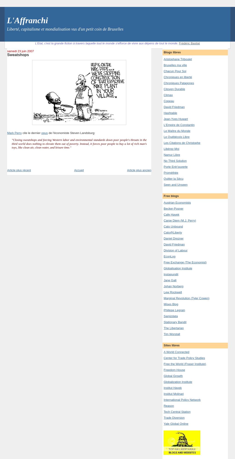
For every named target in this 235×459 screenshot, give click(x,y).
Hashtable (170, 113)
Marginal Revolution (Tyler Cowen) (186, 298)
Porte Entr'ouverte (175, 166)
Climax (168, 95)
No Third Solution (175, 161)
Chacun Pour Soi (175, 71)
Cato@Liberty (173, 232)
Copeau (169, 101)
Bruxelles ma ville (175, 65)
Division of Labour (175, 250)
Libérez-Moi (171, 149)
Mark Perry (14, 133)
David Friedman (174, 107)
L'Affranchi (27, 20)
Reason (169, 406)
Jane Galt (170, 280)
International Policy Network (182, 400)
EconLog (169, 256)
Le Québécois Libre (177, 137)
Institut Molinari (174, 394)
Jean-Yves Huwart (176, 119)
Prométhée (171, 172)
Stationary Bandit (175, 322)
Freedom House (174, 370)
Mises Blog (171, 304)
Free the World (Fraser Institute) (185, 364)
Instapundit (171, 274)
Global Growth (173, 376)
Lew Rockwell (173, 292)
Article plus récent (19, 170)
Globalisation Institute (178, 268)
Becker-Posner (173, 208)
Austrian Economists (177, 202)
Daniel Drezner (174, 238)
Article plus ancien (139, 170)
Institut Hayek (173, 388)
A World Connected (176, 352)
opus (44, 133)
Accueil (79, 170)
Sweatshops (18, 55)
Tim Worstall (172, 334)
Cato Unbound (173, 226)
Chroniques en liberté (178, 77)
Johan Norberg (173, 286)
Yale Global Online (176, 423)
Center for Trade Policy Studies (184, 358)
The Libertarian (174, 328)
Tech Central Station (177, 411)
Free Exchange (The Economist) (185, 262)
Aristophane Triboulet (178, 59)
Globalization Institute (178, 382)
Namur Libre (172, 155)
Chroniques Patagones (179, 83)
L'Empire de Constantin (179, 125)
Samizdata (171, 316)
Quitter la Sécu (173, 178)
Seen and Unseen (175, 184)
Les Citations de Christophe (182, 143)
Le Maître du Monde (177, 131)
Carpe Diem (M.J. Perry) (180, 220)
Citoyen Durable (174, 89)
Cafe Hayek (171, 214)
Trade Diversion (174, 417)
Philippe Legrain (174, 310)
